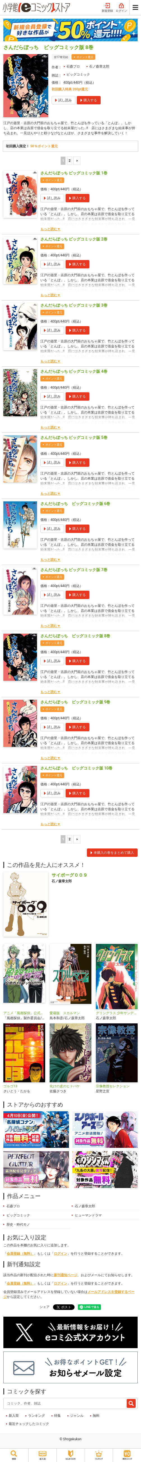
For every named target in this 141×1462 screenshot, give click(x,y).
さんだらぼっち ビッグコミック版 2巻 (73, 239)
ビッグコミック (78, 74)
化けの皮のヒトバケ (65, 1086)
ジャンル (77, 1416)
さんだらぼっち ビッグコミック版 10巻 (76, 768)
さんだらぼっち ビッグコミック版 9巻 (75, 702)
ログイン (121, 8)
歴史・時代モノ (18, 1225)
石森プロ (73, 66)
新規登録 (107, 8)
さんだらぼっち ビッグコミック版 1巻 (73, 173)
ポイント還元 (85, 57)
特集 (57, 1416)
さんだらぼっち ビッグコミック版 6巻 (75, 503)
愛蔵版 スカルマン (65, 1013)
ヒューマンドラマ (88, 1215)
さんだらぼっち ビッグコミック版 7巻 (73, 570)
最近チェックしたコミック (29, 1424)
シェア (45, 1307)
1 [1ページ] (63, 161)
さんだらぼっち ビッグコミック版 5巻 (73, 437)
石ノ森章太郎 (99, 66)
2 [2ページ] (70, 161)
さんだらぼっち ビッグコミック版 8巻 (75, 636)
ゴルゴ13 (10, 1086)
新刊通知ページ (65, 1275)
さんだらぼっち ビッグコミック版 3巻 (73, 305)
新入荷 (14, 1416)
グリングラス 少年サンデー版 (117, 1013)
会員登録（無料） (20, 1254)
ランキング (36, 1416)
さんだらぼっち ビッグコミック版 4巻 (73, 371)
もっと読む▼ (50, 229)
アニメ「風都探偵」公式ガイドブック (24, 1013)
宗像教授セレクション (113, 1086)
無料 (96, 1416)
